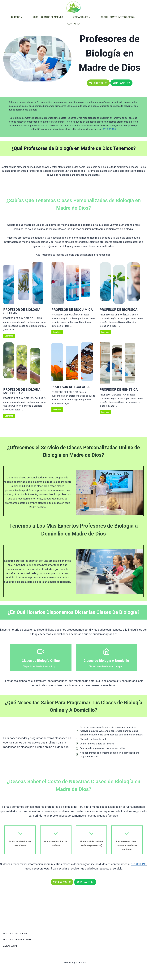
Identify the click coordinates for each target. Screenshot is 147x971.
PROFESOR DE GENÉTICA (119, 389)
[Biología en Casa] (73, 7)
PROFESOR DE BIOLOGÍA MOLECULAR (21, 391)
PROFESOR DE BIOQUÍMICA (72, 310)
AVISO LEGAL (10, 945)
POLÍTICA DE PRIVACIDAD (17, 939)
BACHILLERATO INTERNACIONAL (118, 17)
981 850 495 (109, 129)
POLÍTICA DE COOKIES (15, 933)
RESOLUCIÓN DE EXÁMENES (48, 17)
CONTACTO (73, 23)
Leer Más (9, 336)
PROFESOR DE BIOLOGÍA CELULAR (21, 311)
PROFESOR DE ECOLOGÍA (70, 387)
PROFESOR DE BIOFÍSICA (119, 310)
